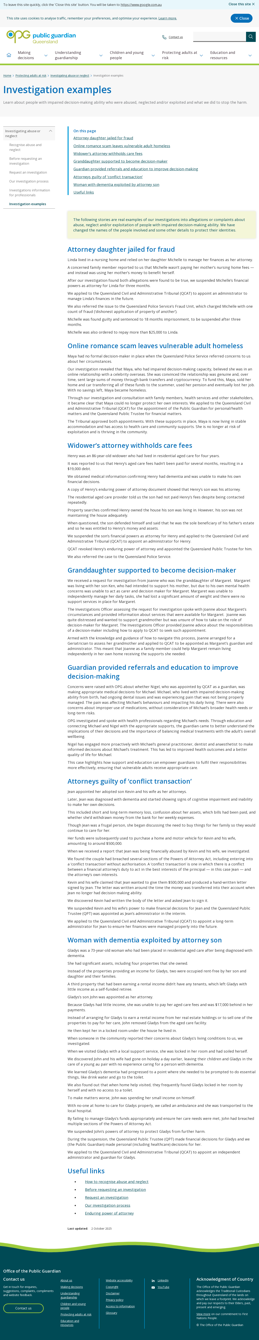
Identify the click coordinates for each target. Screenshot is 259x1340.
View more (203, 1314)
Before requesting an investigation (115, 1189)
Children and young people (127, 55)
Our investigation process (107, 1205)
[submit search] (251, 37)
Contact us (176, 37)
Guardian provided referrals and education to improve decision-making (135, 168)
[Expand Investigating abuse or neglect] (50, 130)
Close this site (242, 4)
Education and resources (222, 55)
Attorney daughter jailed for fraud (103, 137)
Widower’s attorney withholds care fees (107, 153)
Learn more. (167, 18)
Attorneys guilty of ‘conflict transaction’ (108, 176)
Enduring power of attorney (109, 1213)
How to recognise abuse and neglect (117, 1181)
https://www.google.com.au (141, 4)
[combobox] (219, 37)
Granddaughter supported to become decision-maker (120, 161)
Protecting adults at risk (179, 55)
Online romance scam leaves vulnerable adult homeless (121, 145)
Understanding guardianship (68, 55)
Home (7, 75)
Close (241, 18)
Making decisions (26, 55)
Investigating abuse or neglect (69, 75)
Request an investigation (106, 1197)
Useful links (83, 192)
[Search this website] (219, 37)
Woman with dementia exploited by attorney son (116, 184)
